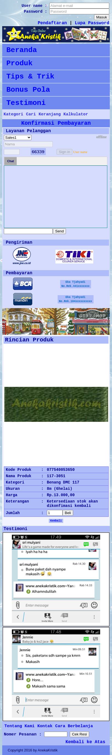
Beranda (21, 50)
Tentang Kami (19, 726)
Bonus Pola (28, 90)
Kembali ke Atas (85, 742)
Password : (36, 11)
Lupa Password (92, 23)
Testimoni (26, 103)
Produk (19, 63)
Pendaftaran (52, 23)
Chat (10, 161)
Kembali (56, 520)
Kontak (44, 726)
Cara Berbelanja (74, 726)
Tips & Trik (30, 76)
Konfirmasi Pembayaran (56, 123)
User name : (35, 6)
